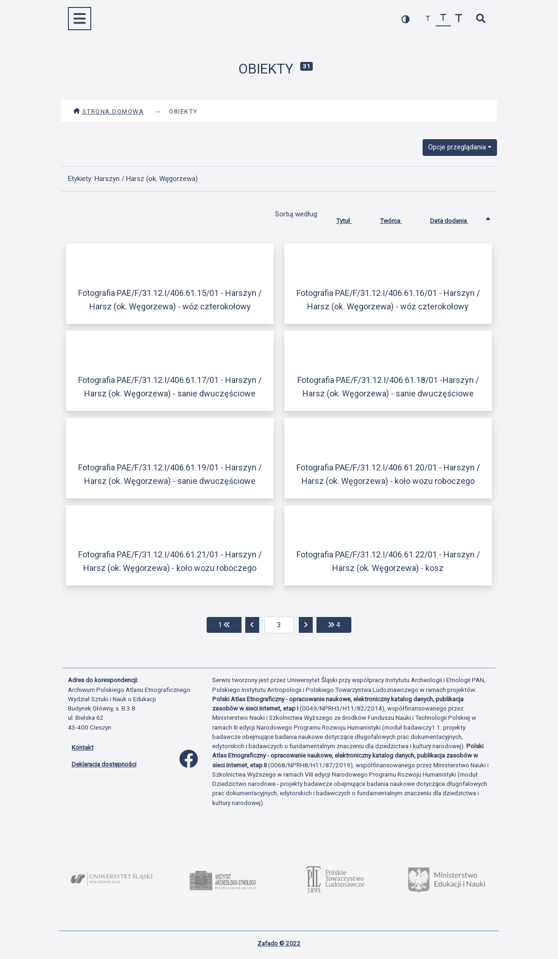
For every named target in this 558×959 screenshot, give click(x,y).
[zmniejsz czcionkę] (428, 19)
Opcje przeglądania (457, 147)
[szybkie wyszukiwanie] (481, 19)
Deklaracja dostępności (104, 764)
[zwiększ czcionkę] (458, 19)
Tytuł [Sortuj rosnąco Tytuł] (350, 218)
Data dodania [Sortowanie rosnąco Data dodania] (456, 218)
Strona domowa (109, 111)
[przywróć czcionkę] (443, 19)
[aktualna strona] (279, 625)
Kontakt (83, 747)
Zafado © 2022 (279, 943)
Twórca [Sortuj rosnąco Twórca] (398, 218)
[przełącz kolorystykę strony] (405, 19)
